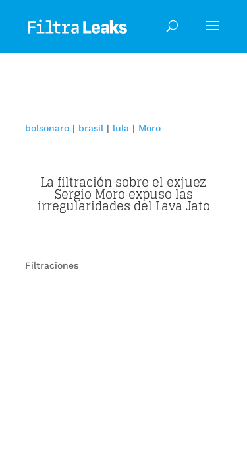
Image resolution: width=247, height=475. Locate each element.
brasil (90, 128)
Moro (149, 128)
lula (121, 128)
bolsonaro (47, 128)
